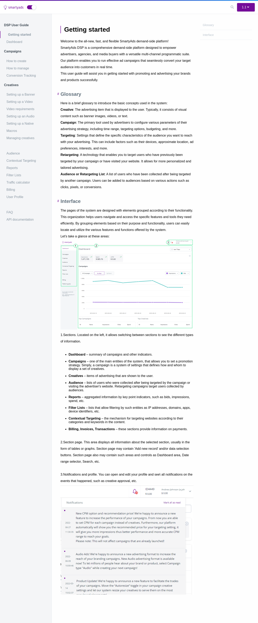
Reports (12, 168)
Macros (11, 131)
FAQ (9, 212)
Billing (10, 189)
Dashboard (14, 42)
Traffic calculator (18, 182)
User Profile (14, 197)
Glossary (208, 25)
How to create (16, 61)
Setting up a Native (20, 123)
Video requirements (20, 109)
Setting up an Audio (20, 116)
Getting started (19, 34)
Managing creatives (20, 138)
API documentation (20, 219)
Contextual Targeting (21, 160)
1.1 (245, 7)
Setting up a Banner (20, 94)
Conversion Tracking (21, 75)
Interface (208, 35)
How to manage (17, 68)
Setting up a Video (19, 101)
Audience (13, 153)
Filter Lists (13, 175)
